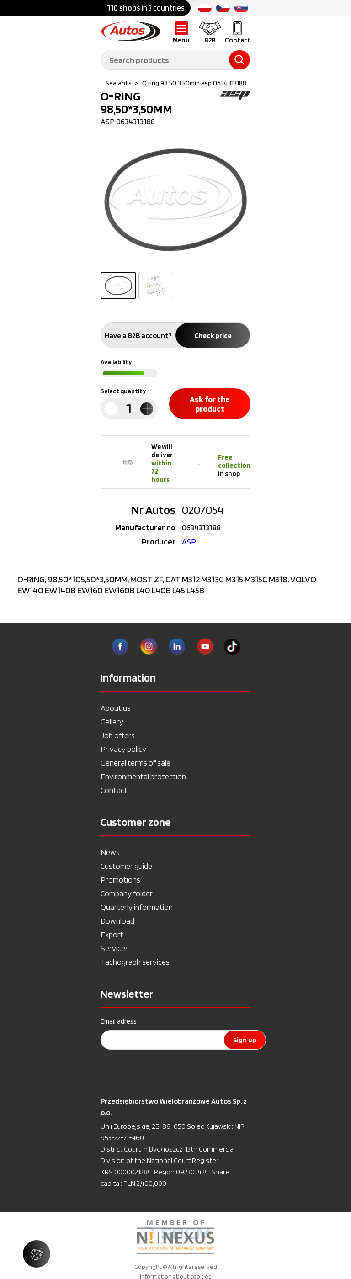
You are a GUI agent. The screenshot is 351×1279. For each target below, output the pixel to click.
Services (115, 948)
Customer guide (126, 866)
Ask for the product (210, 403)
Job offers (118, 735)
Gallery (112, 721)
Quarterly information (137, 907)
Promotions (120, 879)
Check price (213, 335)
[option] (175, 199)
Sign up (244, 1040)
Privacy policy (123, 749)
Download (117, 920)
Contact (114, 790)
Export (112, 934)
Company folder (127, 893)
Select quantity (123, 391)
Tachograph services (135, 962)
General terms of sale (135, 762)
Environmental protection (143, 776)
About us (116, 708)
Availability (116, 361)
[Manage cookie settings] (36, 1254)
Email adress (119, 1021)
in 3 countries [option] (146, 7)
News (110, 852)
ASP (189, 541)
